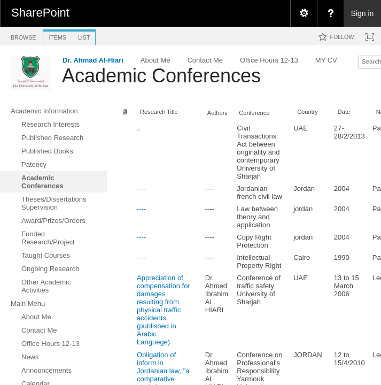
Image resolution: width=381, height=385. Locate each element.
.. (139, 128)
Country (307, 112)
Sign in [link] (362, 13)
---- (141, 188)
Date (344, 112)
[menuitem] (303, 13)
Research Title (159, 112)
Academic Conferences (161, 76)
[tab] (23, 35)
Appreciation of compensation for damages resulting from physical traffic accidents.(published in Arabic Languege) (163, 310)
